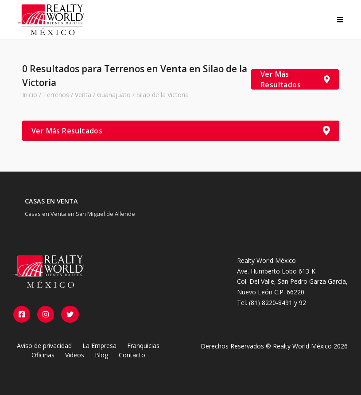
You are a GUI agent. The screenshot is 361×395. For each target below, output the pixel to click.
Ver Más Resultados (295, 79)
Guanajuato (114, 94)
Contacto (132, 355)
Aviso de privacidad (44, 345)
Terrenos (56, 94)
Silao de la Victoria (162, 94)
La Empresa (99, 345)
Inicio (29, 94)
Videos (74, 355)
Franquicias (143, 345)
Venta (83, 94)
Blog (101, 355)
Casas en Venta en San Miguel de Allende (80, 214)
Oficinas (42, 355)
